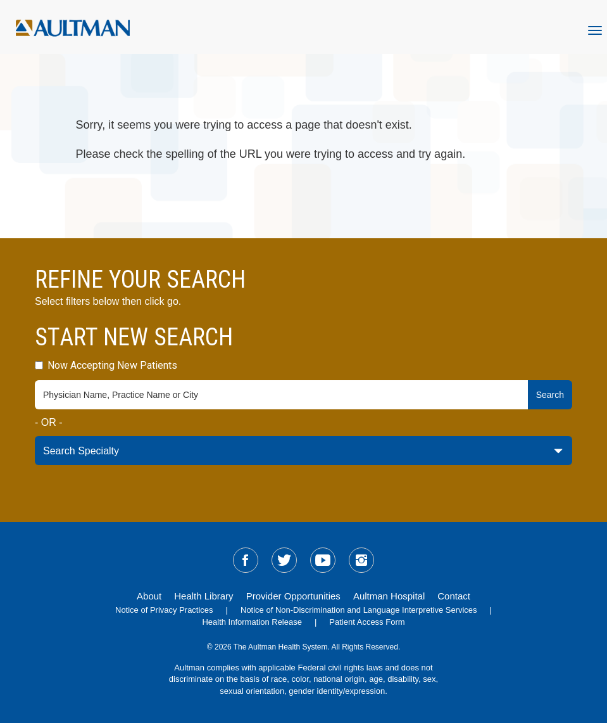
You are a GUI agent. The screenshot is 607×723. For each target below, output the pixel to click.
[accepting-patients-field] (39, 365)
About (149, 596)
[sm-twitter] (284, 560)
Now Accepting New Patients (106, 365)
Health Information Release (252, 622)
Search (550, 395)
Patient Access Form (366, 622)
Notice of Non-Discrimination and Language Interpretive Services (359, 610)
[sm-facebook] (245, 560)
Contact (453, 596)
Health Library (203, 596)
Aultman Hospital (389, 596)
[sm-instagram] (361, 560)
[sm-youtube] (322, 560)
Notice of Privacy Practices (164, 610)
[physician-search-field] (282, 394)
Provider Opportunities (293, 596)
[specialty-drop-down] (303, 450)
